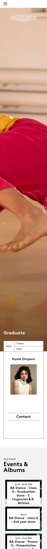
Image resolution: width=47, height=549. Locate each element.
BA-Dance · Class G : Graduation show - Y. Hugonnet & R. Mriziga (23, 495)
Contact (23, 416)
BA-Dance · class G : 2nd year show (23, 520)
